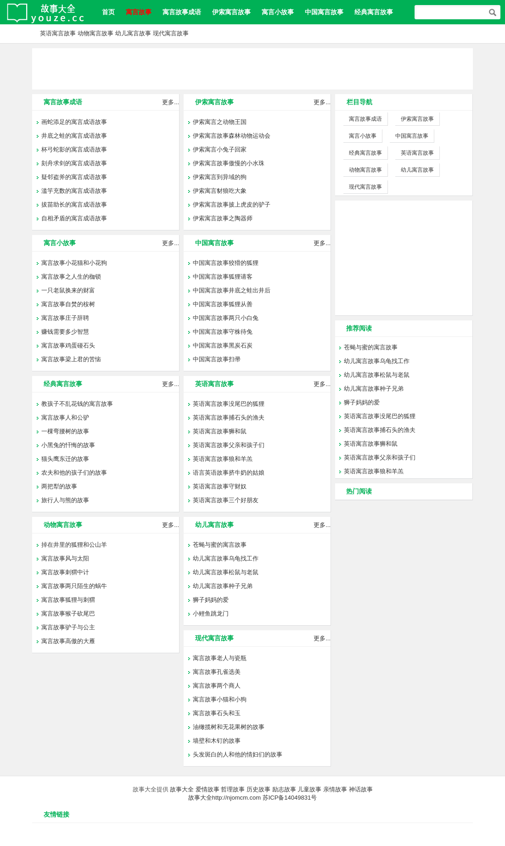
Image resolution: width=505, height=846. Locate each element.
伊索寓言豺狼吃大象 (220, 190)
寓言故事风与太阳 (65, 558)
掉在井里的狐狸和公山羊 (74, 544)
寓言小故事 (278, 12)
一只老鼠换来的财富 (68, 290)
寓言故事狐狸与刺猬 (68, 599)
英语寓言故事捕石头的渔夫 (228, 417)
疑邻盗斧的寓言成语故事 (74, 177)
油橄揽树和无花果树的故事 (228, 726)
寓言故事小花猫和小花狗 (74, 262)
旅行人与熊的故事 (65, 500)
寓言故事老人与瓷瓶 (220, 658)
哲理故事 (233, 789)
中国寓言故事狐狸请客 (222, 276)
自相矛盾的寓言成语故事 (74, 218)
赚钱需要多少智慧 (65, 331)
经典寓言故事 (373, 12)
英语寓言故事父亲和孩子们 (228, 445)
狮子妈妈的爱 (211, 599)
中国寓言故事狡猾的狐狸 (225, 262)
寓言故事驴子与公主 (68, 627)
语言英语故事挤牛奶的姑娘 (228, 472)
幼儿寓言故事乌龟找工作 (225, 558)
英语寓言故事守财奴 (220, 486)
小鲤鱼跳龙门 (211, 613)
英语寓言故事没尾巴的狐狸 (228, 403)
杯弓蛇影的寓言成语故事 (74, 149)
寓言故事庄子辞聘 (65, 317)
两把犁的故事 (59, 486)
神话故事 (361, 789)
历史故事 (258, 789)
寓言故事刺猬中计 (65, 572)
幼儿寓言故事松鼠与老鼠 (225, 572)
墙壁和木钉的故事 (217, 740)
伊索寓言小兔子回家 (220, 149)
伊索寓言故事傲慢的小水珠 (228, 163)
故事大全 (182, 789)
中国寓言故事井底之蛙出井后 (231, 290)
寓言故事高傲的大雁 (68, 641)
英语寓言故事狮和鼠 (220, 431)
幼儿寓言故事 (133, 33)
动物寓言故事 (95, 33)
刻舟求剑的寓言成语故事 (74, 163)
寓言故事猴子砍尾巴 (68, 613)
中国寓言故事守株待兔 (222, 331)
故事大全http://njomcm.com (224, 797)
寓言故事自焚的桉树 (68, 304)
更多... (170, 102)
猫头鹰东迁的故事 (65, 458)
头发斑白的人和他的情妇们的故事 (237, 754)
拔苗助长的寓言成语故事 (74, 204)
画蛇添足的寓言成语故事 (74, 121)
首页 (108, 12)
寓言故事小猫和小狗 (220, 699)
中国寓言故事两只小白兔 (225, 317)
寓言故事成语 (182, 12)
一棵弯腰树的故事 (65, 431)
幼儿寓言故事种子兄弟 (222, 586)
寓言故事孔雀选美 (217, 671)
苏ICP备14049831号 (290, 797)
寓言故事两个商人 (217, 685)
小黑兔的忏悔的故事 (68, 445)
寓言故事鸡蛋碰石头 (68, 345)
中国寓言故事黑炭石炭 (222, 345)
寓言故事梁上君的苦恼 (71, 359)
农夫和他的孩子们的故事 (74, 472)
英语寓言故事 (58, 33)
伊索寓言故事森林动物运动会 (231, 135)
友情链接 (56, 814)
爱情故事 (207, 789)
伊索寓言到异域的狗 (220, 177)
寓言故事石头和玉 (217, 713)
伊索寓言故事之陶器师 (222, 218)
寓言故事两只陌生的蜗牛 (74, 586)
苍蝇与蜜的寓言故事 (220, 544)
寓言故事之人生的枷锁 (71, 276)
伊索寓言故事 (231, 12)
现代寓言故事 (171, 33)
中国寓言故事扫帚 (217, 359)
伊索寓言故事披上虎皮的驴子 (231, 204)
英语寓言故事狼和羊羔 (222, 458)
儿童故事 (309, 789)
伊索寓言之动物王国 (220, 121)
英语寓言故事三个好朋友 (225, 500)
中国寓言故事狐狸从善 (222, 304)
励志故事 (284, 789)
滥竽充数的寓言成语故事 (74, 190)
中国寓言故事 (324, 12)
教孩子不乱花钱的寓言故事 (77, 403)
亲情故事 (335, 789)
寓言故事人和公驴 (65, 417)
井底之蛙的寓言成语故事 (74, 135)
